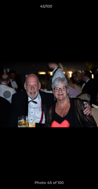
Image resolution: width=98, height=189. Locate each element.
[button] (79, 7)
